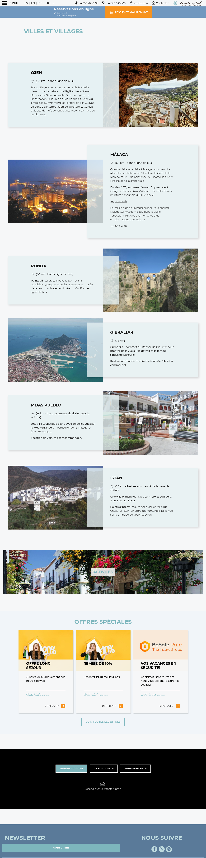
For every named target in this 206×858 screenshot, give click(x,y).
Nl (54, 3)
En (33, 3)
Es (26, 3)
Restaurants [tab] (104, 768)
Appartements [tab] (135, 768)
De (40, 3)
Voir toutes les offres (103, 722)
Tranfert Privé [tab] (71, 768)
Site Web (121, 201)
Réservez (55, 705)
